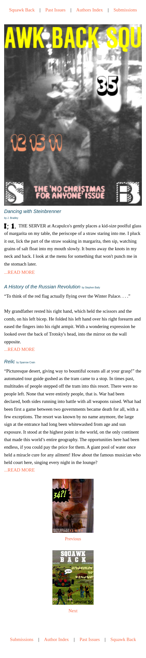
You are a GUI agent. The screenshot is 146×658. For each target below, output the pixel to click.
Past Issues (55, 9)
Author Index (56, 639)
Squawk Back (22, 9)
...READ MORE (19, 272)
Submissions (125, 9)
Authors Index (89, 9)
